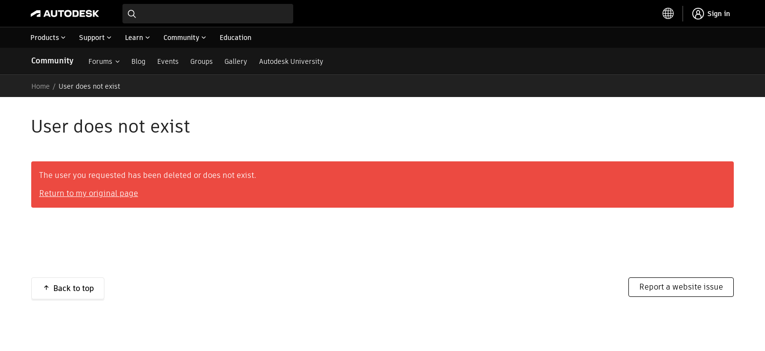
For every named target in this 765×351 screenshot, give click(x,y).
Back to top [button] (73, 288)
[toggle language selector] (668, 13)
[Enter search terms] (207, 13)
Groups (201, 61)
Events (168, 61)
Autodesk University (291, 61)
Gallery (235, 61)
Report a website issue (681, 286)
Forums (100, 61)
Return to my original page (88, 193)
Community (52, 60)
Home (40, 86)
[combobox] (207, 13)
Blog (138, 61)
